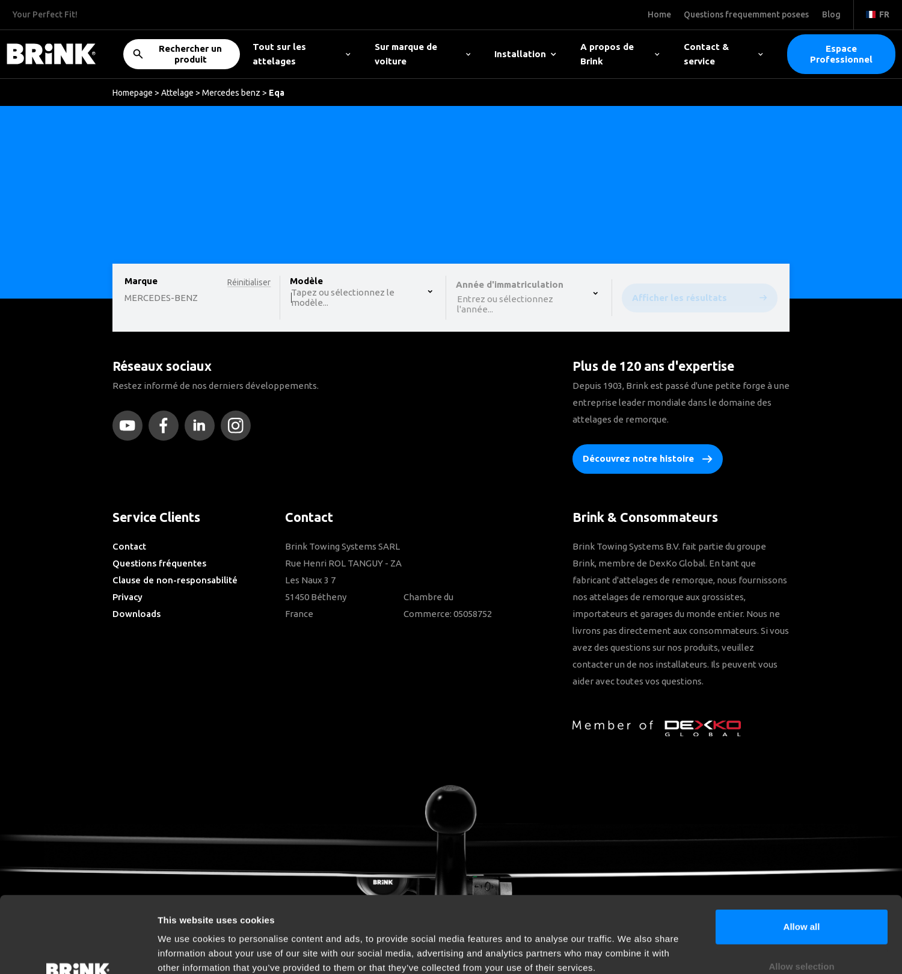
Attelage (177, 93)
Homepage (132, 93)
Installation (525, 54)
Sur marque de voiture (422, 54)
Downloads (136, 614)
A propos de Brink (620, 54)
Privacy (127, 597)
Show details (631, 950)
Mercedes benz (231, 93)
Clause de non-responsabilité (175, 580)
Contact (129, 546)
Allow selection (801, 895)
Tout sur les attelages (302, 54)
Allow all (802, 855)
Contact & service (723, 54)
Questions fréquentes (159, 563)
